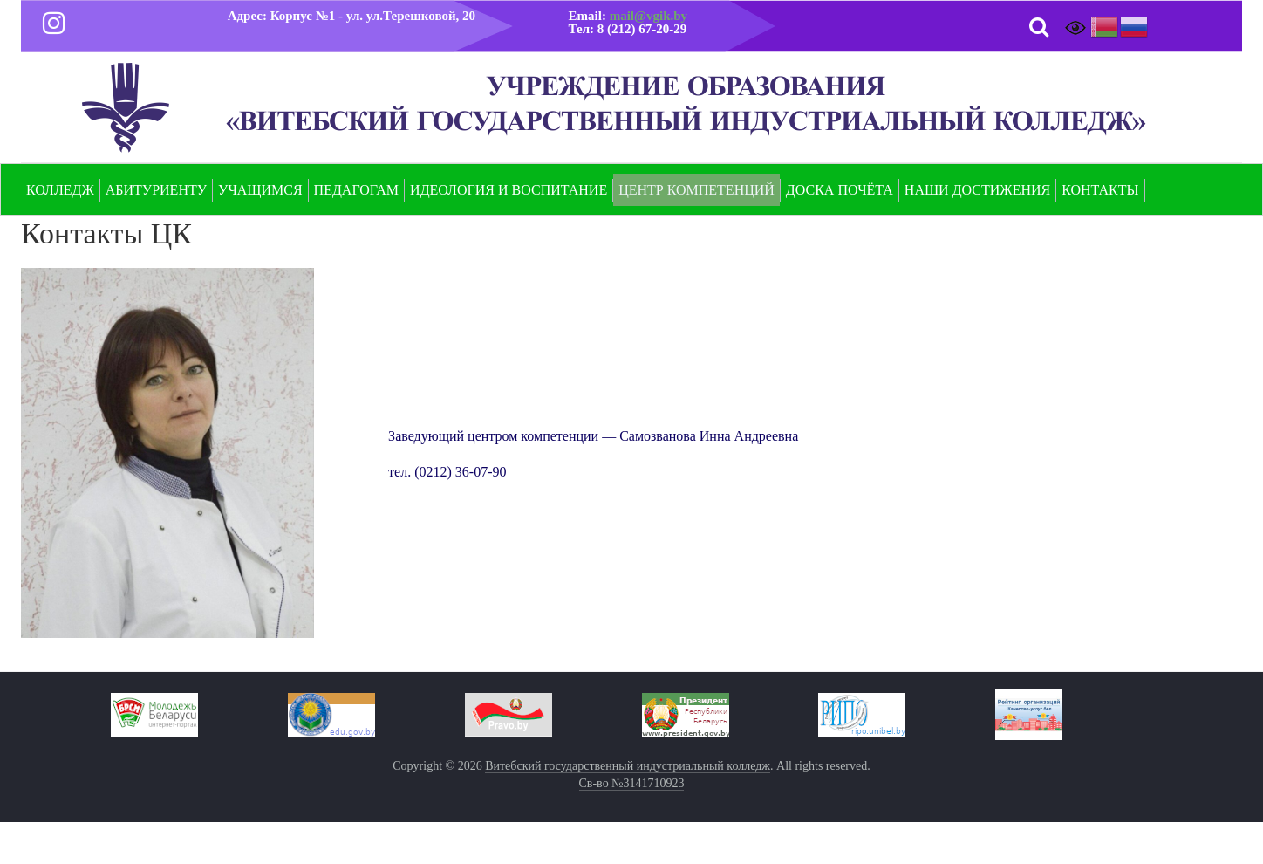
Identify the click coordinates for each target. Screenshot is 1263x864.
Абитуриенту (156, 189)
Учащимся (260, 189)
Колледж (60, 189)
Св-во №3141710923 (632, 783)
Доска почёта (839, 189)
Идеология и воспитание (508, 189)
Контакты (1100, 189)
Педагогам (356, 189)
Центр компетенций (696, 189)
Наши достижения (977, 189)
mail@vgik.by (648, 16)
